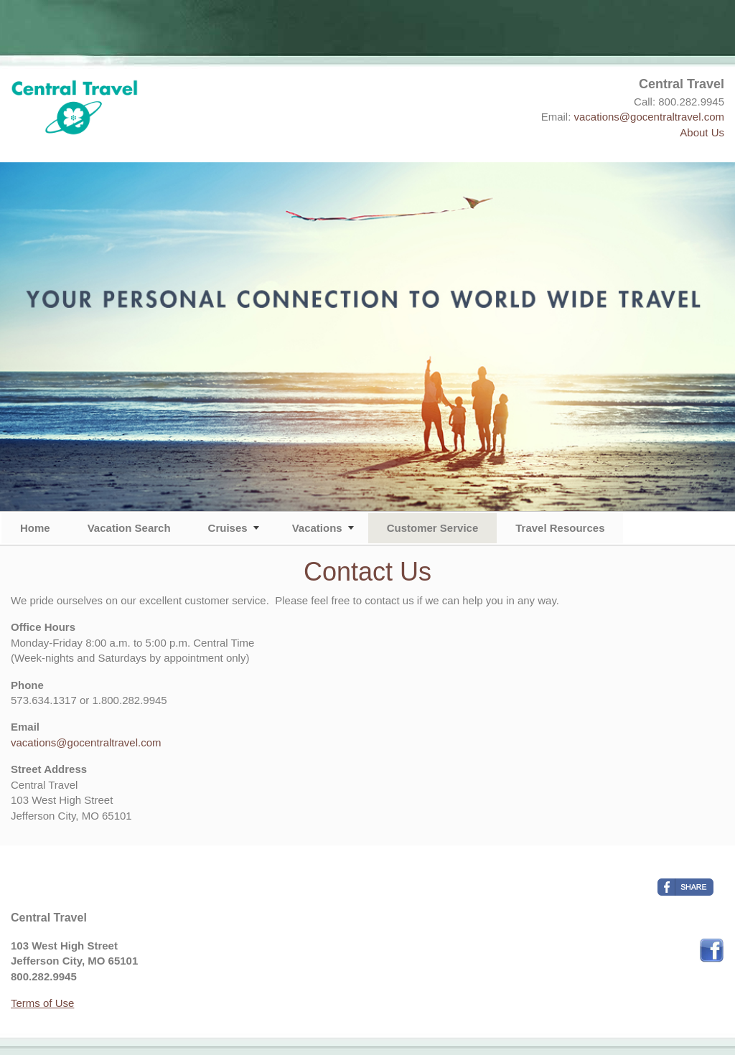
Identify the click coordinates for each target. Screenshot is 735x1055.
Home (35, 528)
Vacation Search (129, 528)
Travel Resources (559, 528)
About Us (702, 132)
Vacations (317, 528)
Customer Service (433, 528)
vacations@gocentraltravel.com (649, 117)
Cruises (228, 528)
